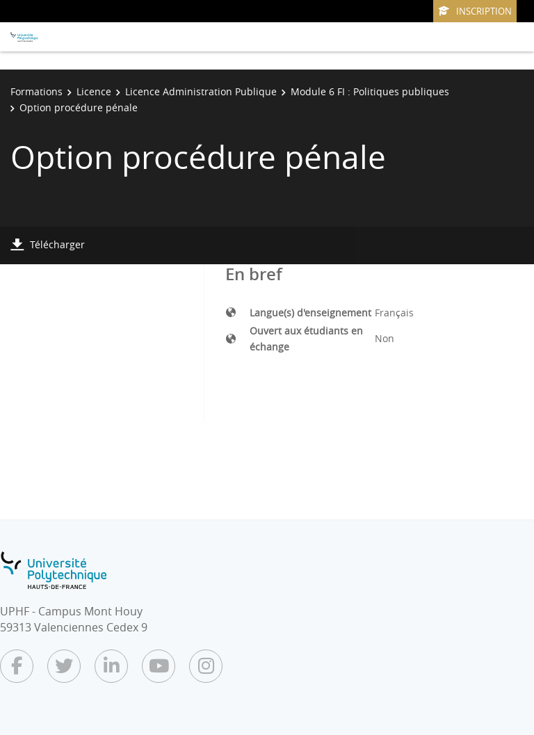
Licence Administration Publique (201, 91)
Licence (93, 91)
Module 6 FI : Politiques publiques (370, 91)
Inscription (475, 11)
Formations (36, 91)
